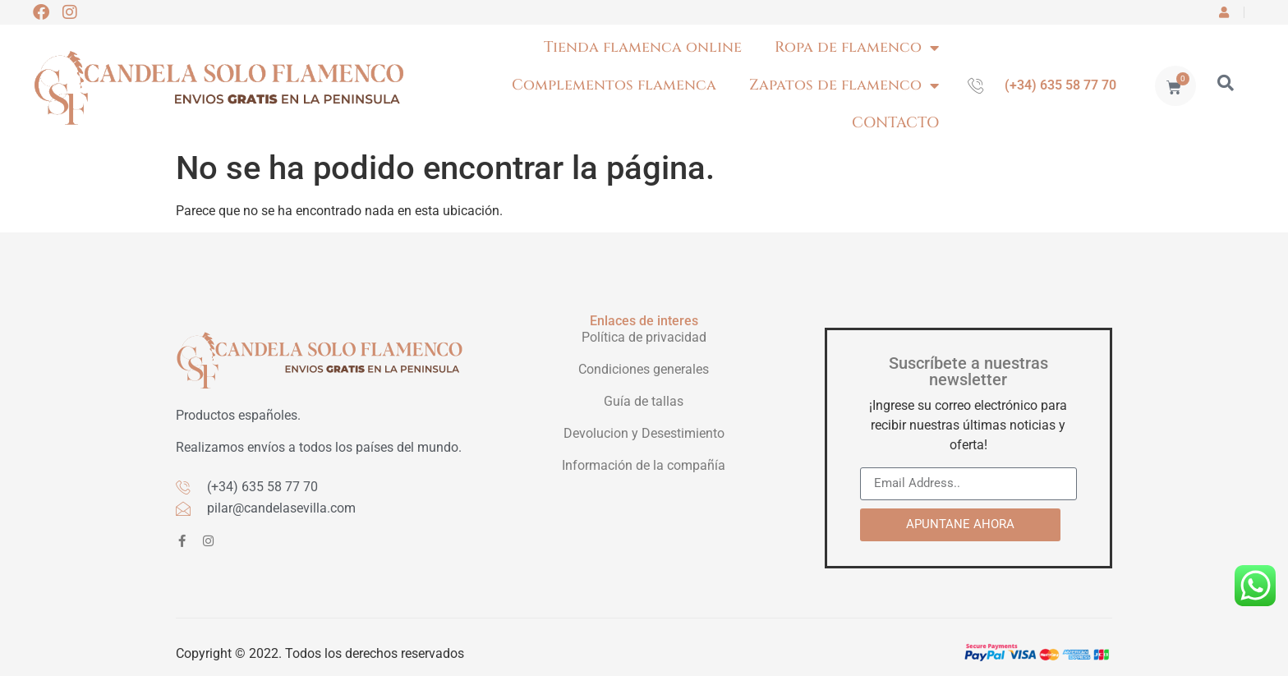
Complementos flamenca (614, 85)
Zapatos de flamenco (844, 85)
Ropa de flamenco (857, 47)
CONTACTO (895, 123)
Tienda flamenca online (643, 47)
